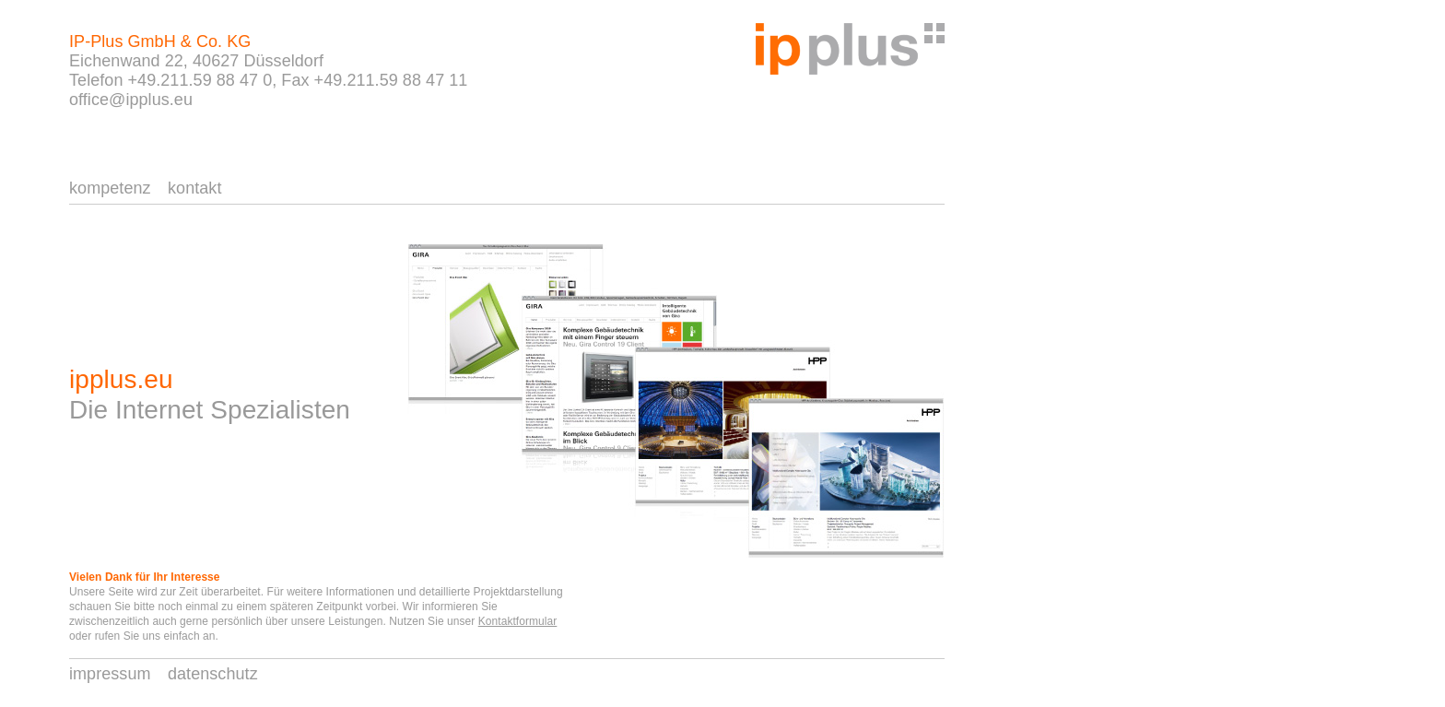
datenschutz (213, 674)
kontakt (194, 188)
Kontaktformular (518, 621)
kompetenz (110, 188)
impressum (110, 674)
